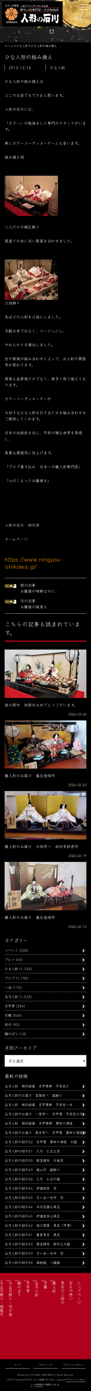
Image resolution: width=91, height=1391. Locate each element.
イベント (11, 950)
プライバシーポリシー (74, 1364)
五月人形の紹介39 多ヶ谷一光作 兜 (34, 1253)
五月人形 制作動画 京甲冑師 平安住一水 (39, 1104)
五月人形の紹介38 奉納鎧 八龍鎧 (32, 1262)
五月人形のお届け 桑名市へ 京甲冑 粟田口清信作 (45, 1132)
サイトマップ (45, 1364)
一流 (8, 987)
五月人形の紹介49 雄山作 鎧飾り (32, 1169)
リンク (17, 1364)
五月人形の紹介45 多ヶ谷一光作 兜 (34, 1197)
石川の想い (71, 1290)
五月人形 (11, 996)
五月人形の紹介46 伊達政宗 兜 (31, 1188)
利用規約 (39, 1384)
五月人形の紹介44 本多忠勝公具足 (32, 1206)
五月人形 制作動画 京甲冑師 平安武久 (37, 1085)
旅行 (8, 1024)
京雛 (8, 1015)
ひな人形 (11, 968)
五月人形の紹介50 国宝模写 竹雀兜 (34, 1160)
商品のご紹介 (63, 1292)
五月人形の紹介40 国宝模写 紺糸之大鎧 (37, 1243)
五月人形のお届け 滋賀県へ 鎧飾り (33, 1095)
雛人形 (54, 1287)
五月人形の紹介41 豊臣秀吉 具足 (32, 1234)
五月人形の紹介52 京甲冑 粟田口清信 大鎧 (41, 1141)
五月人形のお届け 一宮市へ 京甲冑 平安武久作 (44, 1113)
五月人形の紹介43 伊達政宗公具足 (32, 1215)
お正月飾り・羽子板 (10, 1298)
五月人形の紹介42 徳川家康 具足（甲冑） (39, 1225)
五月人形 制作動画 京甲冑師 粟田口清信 (39, 1123)
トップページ (79, 1292)
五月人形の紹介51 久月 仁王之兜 (32, 1150)
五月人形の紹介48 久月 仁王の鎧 (32, 1178)
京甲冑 (10, 1005)
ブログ (10, 977)
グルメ (10, 959)
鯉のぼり (11, 1033)
